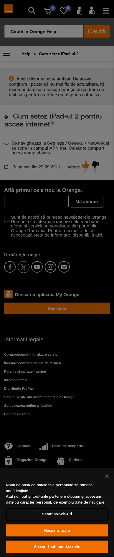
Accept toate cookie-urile (57, 546)
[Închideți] (106, 476)
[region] (57, 512)
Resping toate (57, 530)
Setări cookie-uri (57, 514)
